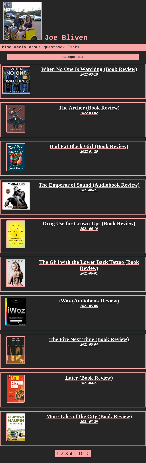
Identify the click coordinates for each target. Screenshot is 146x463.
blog (6, 47)
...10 (79, 453)
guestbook (54, 47)
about (35, 47)
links (74, 47)
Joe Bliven (66, 38)
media (20, 47)
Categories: (73, 57)
